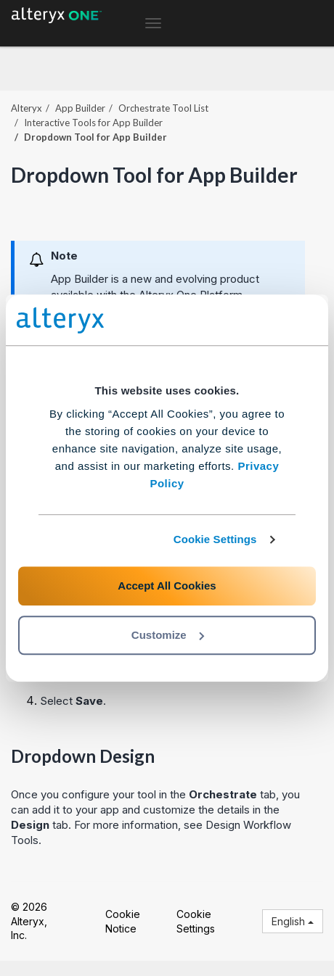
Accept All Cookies (167, 585)
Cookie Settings (215, 539)
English (293, 921)
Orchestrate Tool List (163, 108)
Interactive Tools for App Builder (93, 122)
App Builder (80, 108)
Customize (167, 635)
